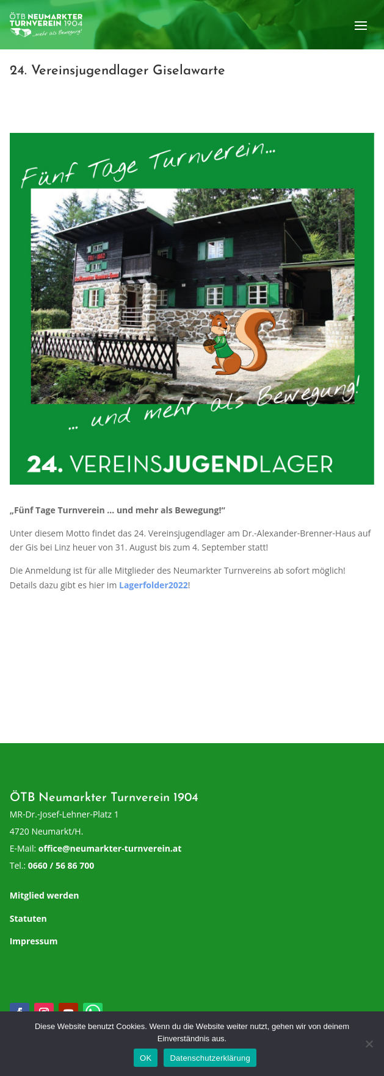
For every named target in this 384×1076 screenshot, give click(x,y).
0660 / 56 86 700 (61, 865)
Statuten (28, 918)
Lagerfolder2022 (153, 585)
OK (145, 1058)
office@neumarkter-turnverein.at (110, 848)
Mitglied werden (44, 895)
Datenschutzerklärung (210, 1058)
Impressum (34, 941)
